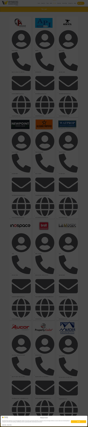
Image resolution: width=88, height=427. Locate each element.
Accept (78, 421)
